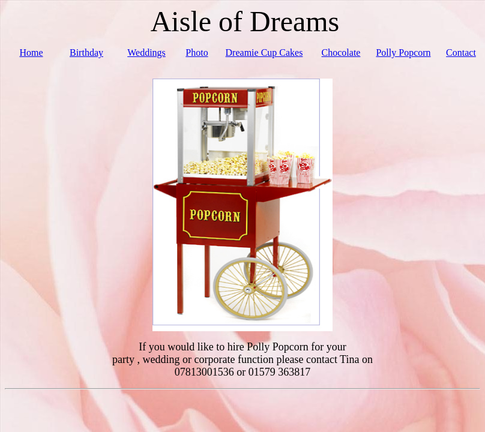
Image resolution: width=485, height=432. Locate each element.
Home (31, 52)
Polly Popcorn (403, 52)
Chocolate (341, 52)
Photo (196, 52)
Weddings (146, 52)
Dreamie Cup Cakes (264, 52)
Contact (461, 52)
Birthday (86, 52)
